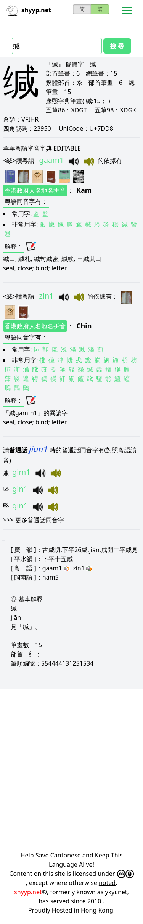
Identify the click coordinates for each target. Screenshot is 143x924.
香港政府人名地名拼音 (35, 190)
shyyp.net (28, 892)
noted (107, 883)
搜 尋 (117, 46)
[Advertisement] (71, 764)
